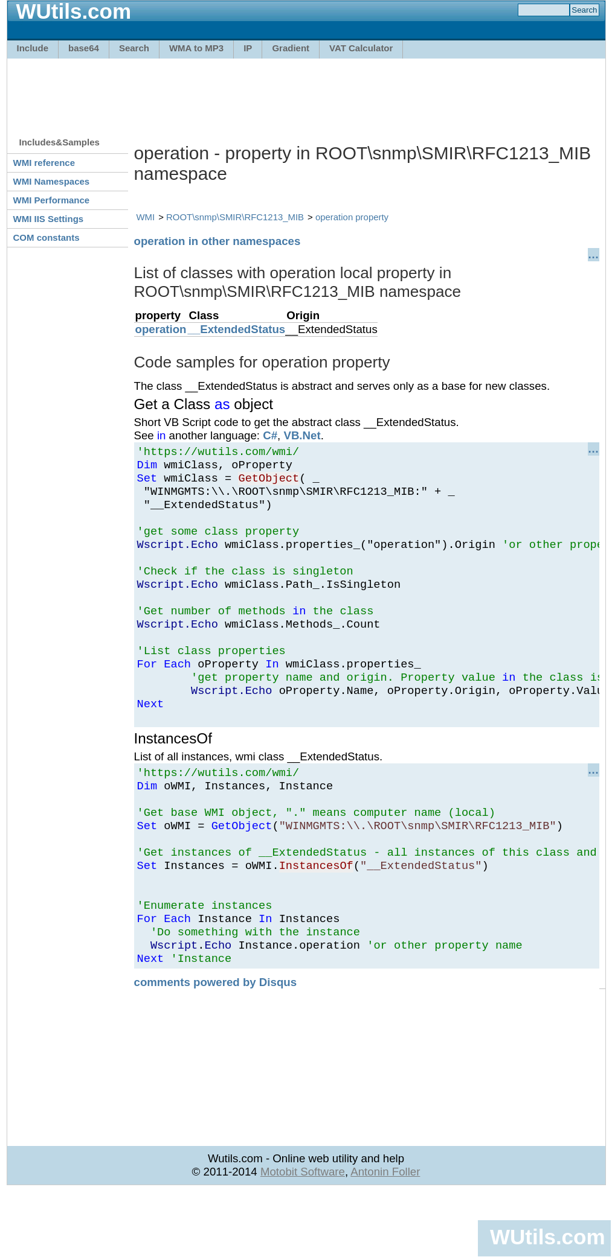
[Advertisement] (306, 92)
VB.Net (301, 435)
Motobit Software (302, 1236)
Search (134, 48)
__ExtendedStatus (237, 329)
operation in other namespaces (217, 241)
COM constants (46, 237)
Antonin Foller (385, 1236)
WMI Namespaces (51, 181)
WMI (146, 217)
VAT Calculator (361, 48)
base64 (83, 48)
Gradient (290, 48)
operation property (351, 217)
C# (270, 435)
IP (247, 48)
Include (33, 48)
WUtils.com (547, 1237)
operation (161, 329)
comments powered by (215, 1047)
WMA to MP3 (196, 48)
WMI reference (44, 163)
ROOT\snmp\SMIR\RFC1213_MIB (235, 217)
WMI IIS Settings (48, 219)
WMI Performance (51, 200)
